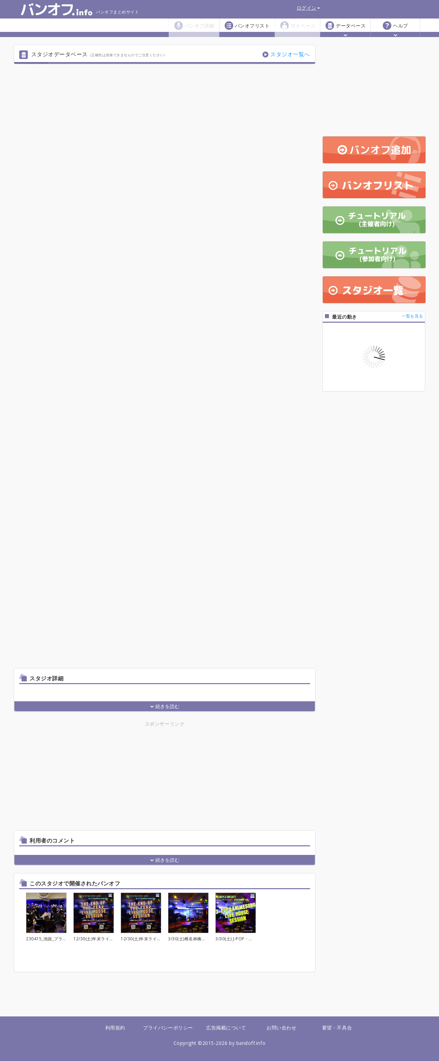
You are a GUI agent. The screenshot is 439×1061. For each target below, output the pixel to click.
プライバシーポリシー (168, 1027)
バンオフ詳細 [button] (199, 29)
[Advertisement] (104, 776)
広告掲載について (226, 1027)
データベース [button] (351, 29)
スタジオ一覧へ (290, 54)
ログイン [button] (308, 7)
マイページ (303, 25)
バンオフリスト (252, 25)
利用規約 (115, 1027)
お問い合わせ (281, 1027)
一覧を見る (412, 316)
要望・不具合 (337, 1027)
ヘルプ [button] (400, 29)
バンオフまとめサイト (80, 9)
